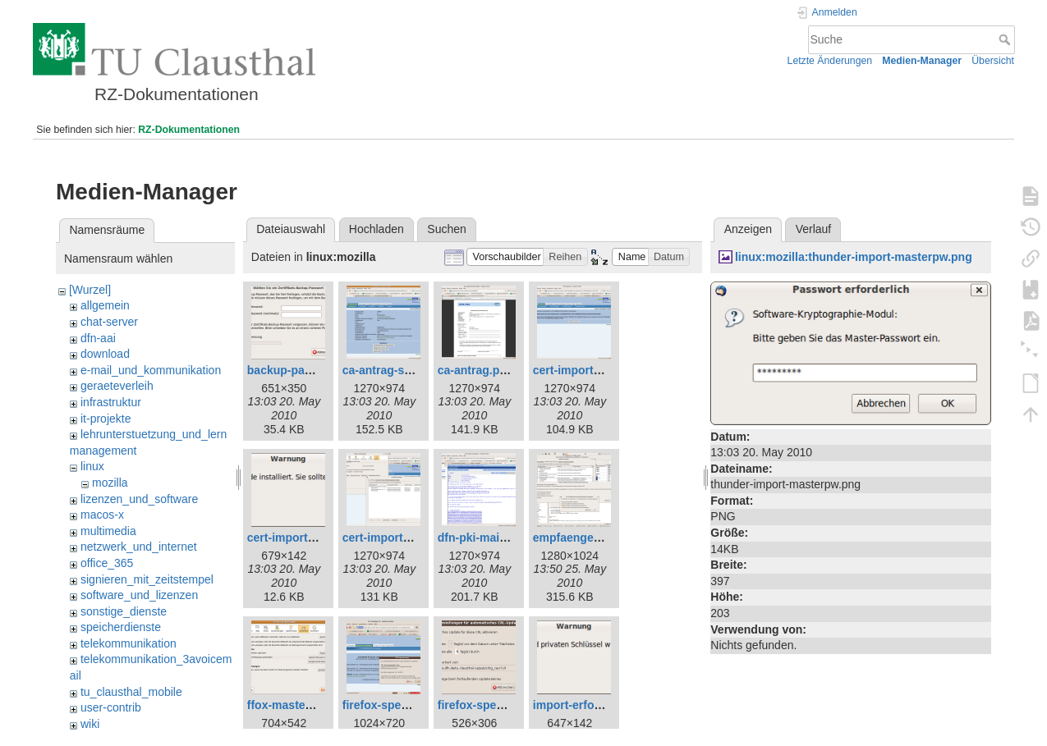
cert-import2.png (388, 537)
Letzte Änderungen (830, 60)
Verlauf (814, 229)
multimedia (108, 531)
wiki (89, 723)
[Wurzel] (90, 289)
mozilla (110, 482)
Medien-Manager (922, 60)
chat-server (109, 321)
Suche (1006, 39)
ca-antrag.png (476, 370)
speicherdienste (120, 627)
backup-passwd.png (302, 370)
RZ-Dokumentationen (189, 129)
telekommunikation (128, 643)
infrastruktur (110, 402)
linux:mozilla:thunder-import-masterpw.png (853, 256)
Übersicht (992, 60)
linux (92, 466)
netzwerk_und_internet (138, 546)
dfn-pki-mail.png (482, 537)
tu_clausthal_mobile (131, 691)
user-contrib (110, 707)
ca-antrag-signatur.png (404, 370)
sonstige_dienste (123, 611)
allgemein (105, 305)
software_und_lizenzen (139, 595)
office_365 (106, 563)
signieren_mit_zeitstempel (147, 579)
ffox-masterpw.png (298, 705)
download (105, 353)
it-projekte (105, 418)
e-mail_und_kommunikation (150, 370)
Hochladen (376, 229)
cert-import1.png (292, 537)
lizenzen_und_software (139, 499)
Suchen (446, 229)
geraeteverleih (117, 385)
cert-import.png (575, 370)
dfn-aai (98, 338)
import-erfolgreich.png (594, 705)
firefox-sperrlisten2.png (502, 705)
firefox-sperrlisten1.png (406, 705)
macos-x (102, 514)
